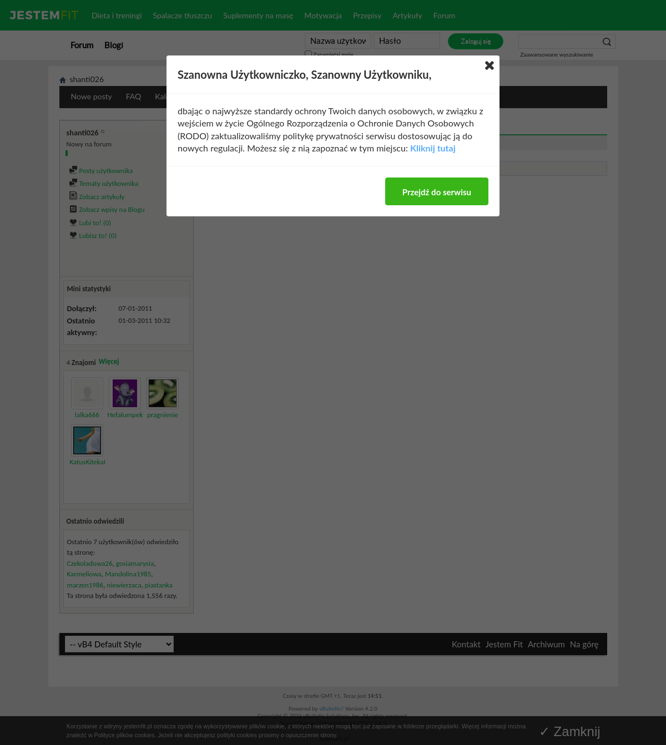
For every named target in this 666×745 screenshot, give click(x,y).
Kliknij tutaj (433, 148)
